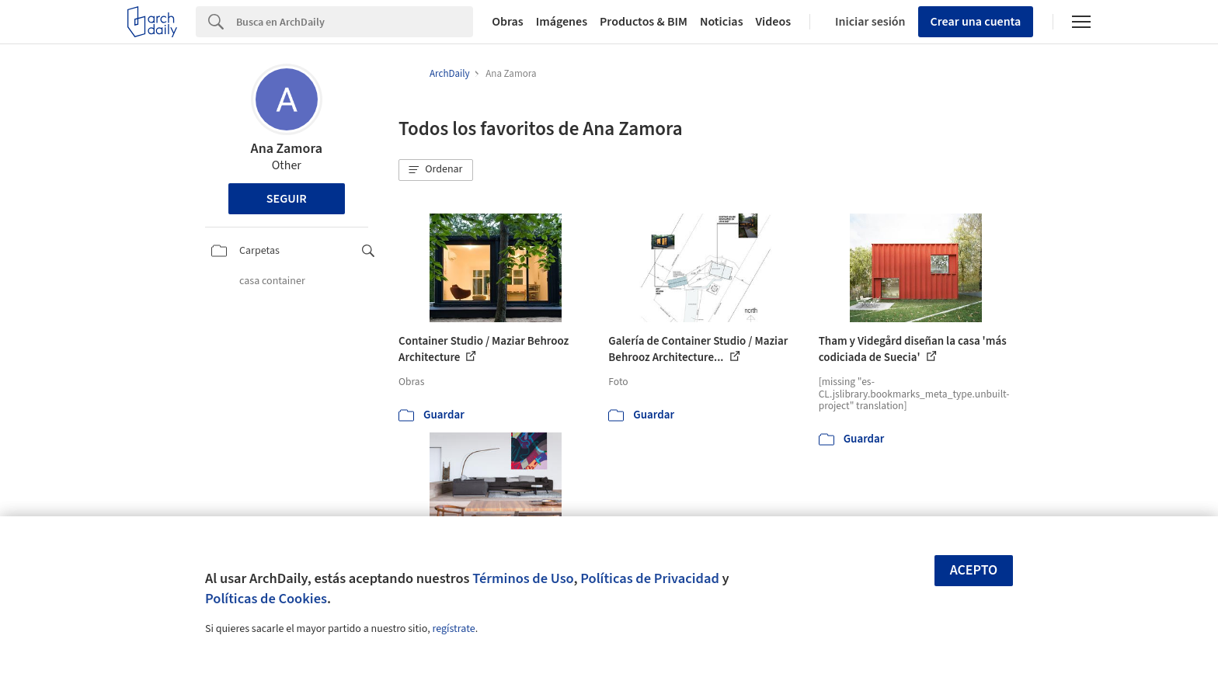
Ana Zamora (286, 148)
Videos (774, 22)
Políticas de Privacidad (649, 578)
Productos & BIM (643, 22)
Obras (508, 22)
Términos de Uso (522, 578)
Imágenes (561, 22)
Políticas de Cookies (266, 599)
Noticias (721, 22)
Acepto (974, 570)
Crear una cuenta (976, 21)
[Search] (354, 21)
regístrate (453, 629)
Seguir (286, 198)
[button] (435, 170)
